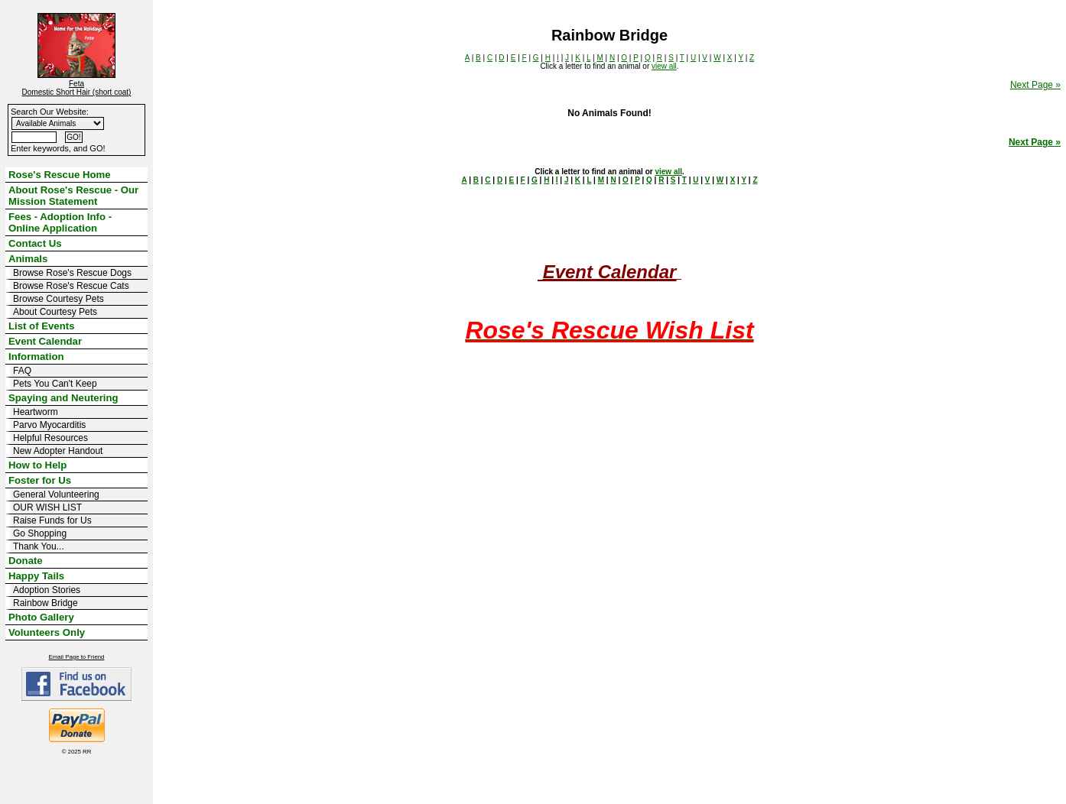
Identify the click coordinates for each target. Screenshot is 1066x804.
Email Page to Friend (77, 656)
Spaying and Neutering (63, 398)
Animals (27, 258)
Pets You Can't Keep (55, 383)
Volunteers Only (46, 632)
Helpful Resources (50, 438)
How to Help (37, 465)
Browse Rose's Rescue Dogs (72, 272)
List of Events (41, 326)
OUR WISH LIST (47, 507)
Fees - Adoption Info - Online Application (60, 222)
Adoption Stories (46, 590)
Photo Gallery (41, 617)
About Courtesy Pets (55, 311)
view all (664, 66)
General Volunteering (56, 494)
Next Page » (1035, 84)
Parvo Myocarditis (49, 425)
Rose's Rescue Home (59, 174)
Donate (25, 560)
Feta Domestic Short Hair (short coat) (77, 87)
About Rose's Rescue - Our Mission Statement (73, 195)
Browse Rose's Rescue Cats (71, 285)
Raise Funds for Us (52, 520)
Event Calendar (45, 341)
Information (36, 356)
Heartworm (35, 412)
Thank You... (38, 546)
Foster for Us (39, 480)
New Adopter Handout (57, 451)
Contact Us (35, 243)
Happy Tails (36, 576)
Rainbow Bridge (45, 603)
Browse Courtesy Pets (58, 298)
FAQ (22, 370)
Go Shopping (40, 533)
